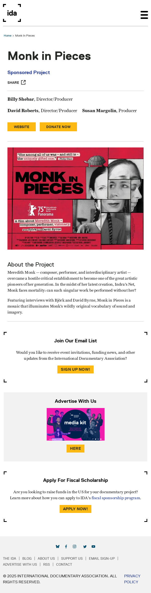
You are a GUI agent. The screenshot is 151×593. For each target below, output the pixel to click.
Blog (27, 558)
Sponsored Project (28, 72)
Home (7, 35)
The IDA (9, 558)
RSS (46, 564)
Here (75, 448)
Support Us (72, 558)
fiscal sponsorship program (116, 498)
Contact (64, 564)
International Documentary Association (12, 13)
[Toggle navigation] (144, 13)
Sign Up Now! (75, 369)
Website (21, 127)
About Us (46, 558)
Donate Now (58, 127)
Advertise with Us (20, 564)
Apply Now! (75, 508)
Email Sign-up (102, 558)
